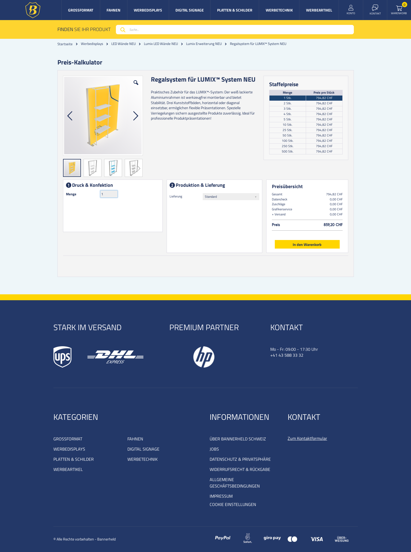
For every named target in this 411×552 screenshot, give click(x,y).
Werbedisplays (92, 43)
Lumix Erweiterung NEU (204, 43)
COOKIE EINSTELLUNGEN (233, 504)
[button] (136, 86)
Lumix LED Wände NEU (161, 43)
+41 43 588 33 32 (286, 355)
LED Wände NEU (123, 43)
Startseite (65, 43)
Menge (71, 194)
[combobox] (235, 29)
